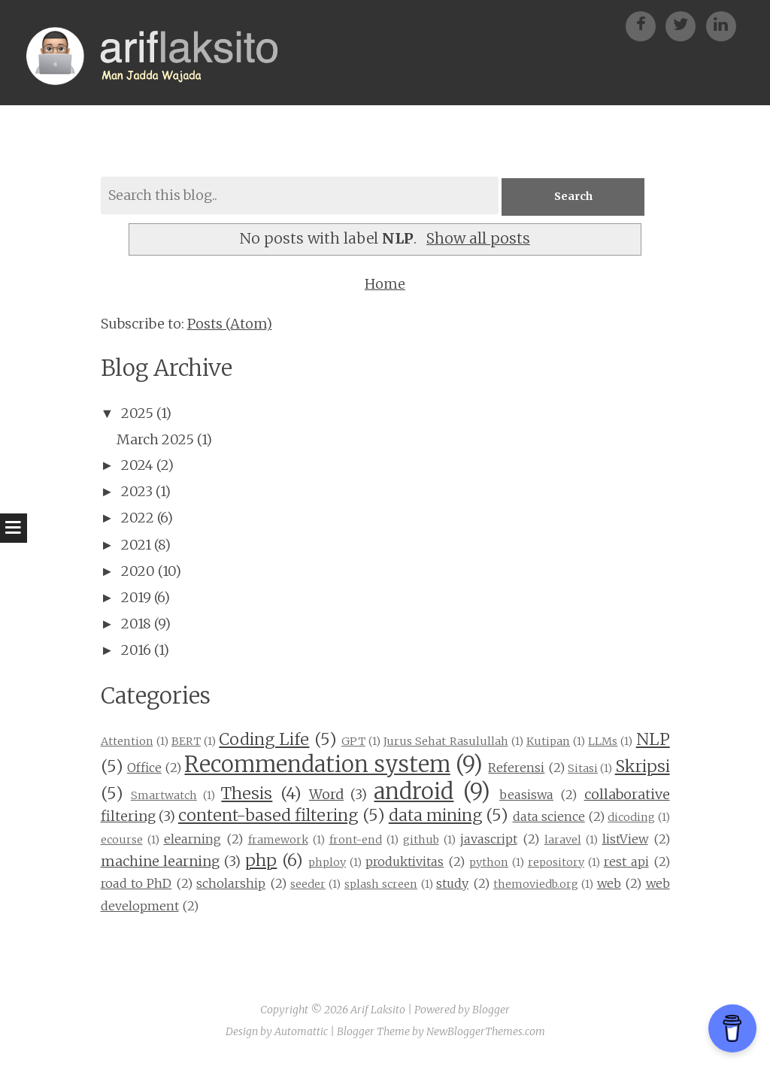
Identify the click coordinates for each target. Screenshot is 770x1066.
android (413, 791)
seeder (308, 885)
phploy (327, 862)
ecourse (122, 839)
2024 (137, 465)
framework (278, 839)
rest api (626, 861)
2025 (137, 413)
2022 (137, 518)
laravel (562, 839)
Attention (127, 741)
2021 (136, 544)
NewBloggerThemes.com (485, 1032)
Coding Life (264, 739)
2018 (136, 624)
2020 (138, 571)
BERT (186, 741)
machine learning (160, 861)
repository (556, 862)
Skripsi (642, 766)
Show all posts (478, 238)
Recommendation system (317, 764)
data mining (435, 816)
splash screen (380, 885)
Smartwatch (164, 795)
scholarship (230, 884)
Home (385, 284)
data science (549, 817)
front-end (355, 839)
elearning (192, 838)
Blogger (491, 1009)
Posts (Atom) (229, 323)
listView (625, 838)
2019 (136, 597)
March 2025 (155, 439)
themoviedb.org (535, 885)
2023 (137, 492)
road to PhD (136, 884)
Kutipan (548, 741)
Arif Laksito (377, 1009)
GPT (353, 741)
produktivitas (404, 861)
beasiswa (526, 794)
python (488, 862)
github (421, 839)
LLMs (602, 741)
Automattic (301, 1032)
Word (326, 794)
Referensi (516, 767)
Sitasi (583, 768)
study (452, 884)
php (261, 860)
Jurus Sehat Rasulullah (445, 741)
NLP (653, 739)
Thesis (246, 793)
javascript (488, 838)
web (609, 884)
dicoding (631, 818)
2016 (136, 650)
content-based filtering (268, 816)
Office (144, 767)
